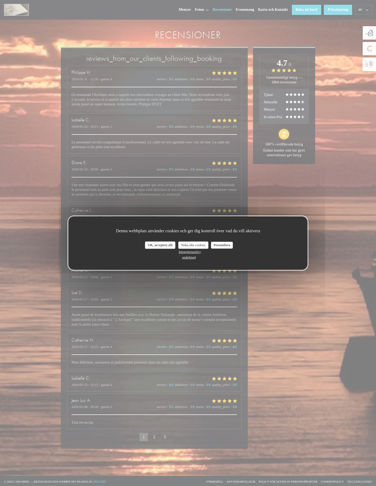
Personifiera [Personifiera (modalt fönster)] (222, 245)
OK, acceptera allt (160, 245)
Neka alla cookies (193, 245)
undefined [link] (189, 257)
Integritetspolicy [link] (190, 252)
